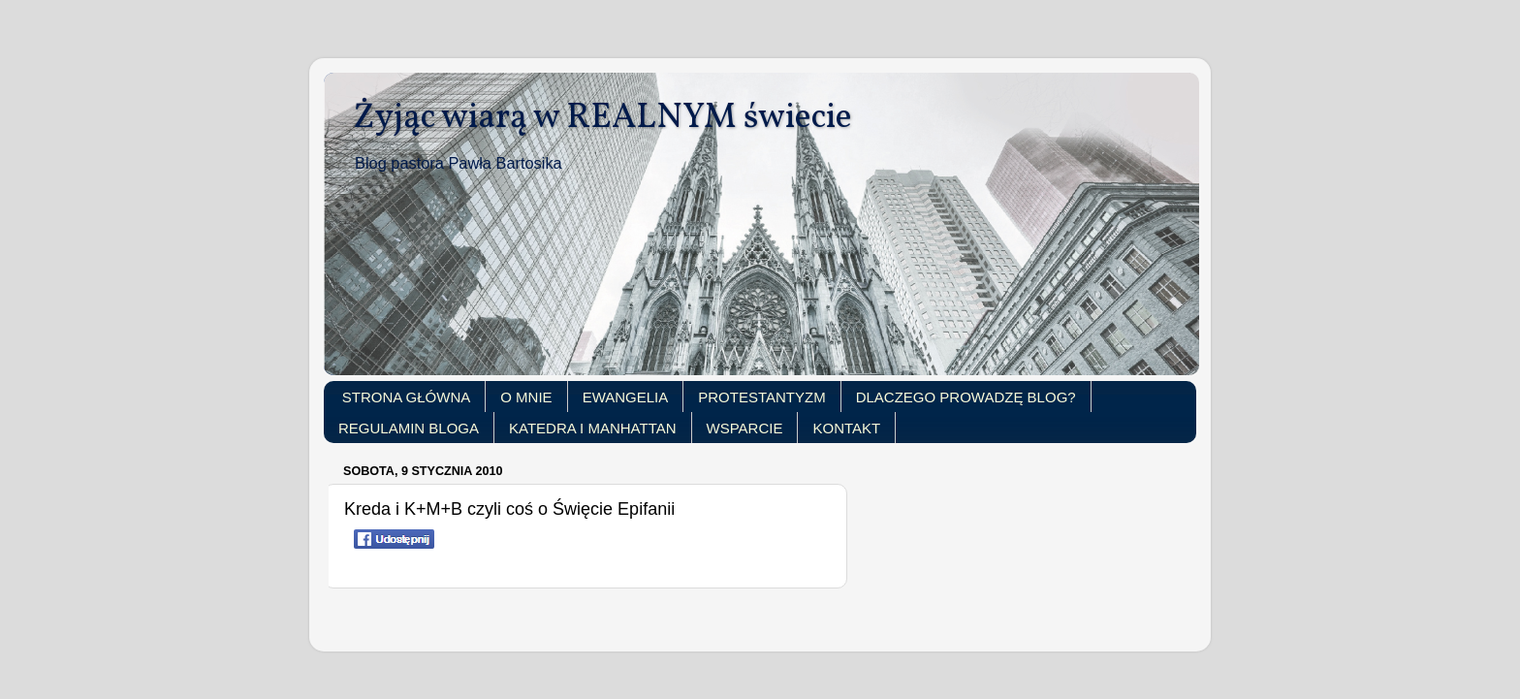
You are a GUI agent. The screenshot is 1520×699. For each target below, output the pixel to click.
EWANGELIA (626, 397)
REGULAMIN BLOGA (408, 428)
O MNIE (526, 397)
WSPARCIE (745, 428)
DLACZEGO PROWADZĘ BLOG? (966, 397)
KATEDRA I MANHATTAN (593, 428)
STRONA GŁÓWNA (406, 397)
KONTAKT (846, 428)
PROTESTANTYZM (761, 397)
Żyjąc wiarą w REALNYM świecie (602, 118)
